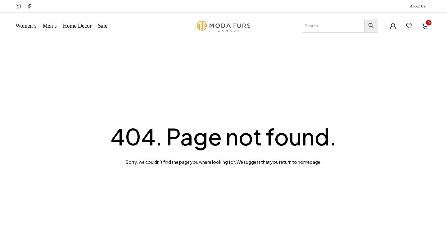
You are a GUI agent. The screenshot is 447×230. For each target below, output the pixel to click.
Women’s (26, 26)
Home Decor (77, 26)
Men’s (50, 26)
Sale (102, 26)
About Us (417, 6)
